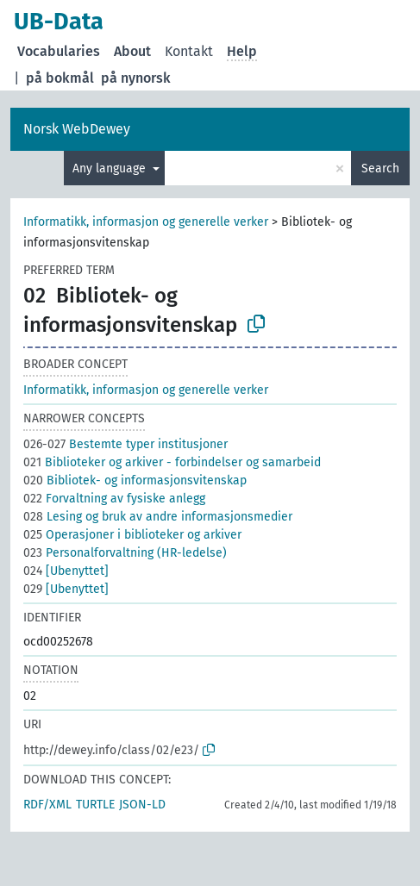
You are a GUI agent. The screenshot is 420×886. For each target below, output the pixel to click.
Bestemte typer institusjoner (125, 444)
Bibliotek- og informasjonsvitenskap (135, 480)
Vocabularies (58, 51)
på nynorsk (136, 78)
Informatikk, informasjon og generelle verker (145, 222)
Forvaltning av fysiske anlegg (114, 498)
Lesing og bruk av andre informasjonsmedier (157, 516)
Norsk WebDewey (76, 129)
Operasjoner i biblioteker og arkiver (132, 534)
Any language (110, 168)
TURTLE (95, 804)
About (132, 51)
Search (380, 168)
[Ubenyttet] (66, 571)
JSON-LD (142, 804)
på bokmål (60, 78)
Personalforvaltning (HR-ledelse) (125, 553)
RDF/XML (47, 804)
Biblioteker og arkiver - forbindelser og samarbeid (172, 462)
